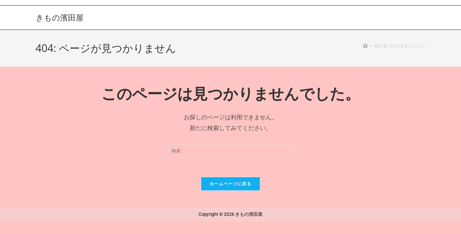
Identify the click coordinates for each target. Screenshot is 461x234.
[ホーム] (365, 46)
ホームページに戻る (230, 184)
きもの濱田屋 (59, 17)
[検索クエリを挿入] (230, 150)
